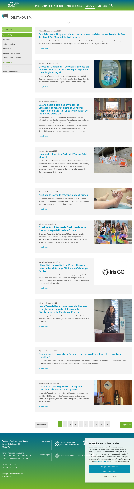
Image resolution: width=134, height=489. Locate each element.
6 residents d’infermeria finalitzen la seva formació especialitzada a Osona (62, 229)
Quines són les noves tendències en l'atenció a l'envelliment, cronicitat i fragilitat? (80, 355)
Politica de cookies (16, 474)
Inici (37, 5)
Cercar (110, 7)
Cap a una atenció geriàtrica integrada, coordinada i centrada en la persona (61, 388)
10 (107, 424)
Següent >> (126, 424)
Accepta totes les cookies (109, 467)
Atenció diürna (74, 5)
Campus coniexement (11, 53)
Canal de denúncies (10, 71)
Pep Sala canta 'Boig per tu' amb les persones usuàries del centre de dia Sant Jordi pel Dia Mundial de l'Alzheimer (82, 36)
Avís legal (5, 474)
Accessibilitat (6, 476)
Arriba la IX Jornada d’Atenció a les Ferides (63, 194)
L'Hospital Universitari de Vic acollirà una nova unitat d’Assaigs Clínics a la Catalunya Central (63, 268)
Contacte (102, 5)
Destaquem (7, 62)
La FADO (89, 5)
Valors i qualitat (9, 44)
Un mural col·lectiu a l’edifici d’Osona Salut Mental (63, 155)
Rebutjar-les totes (109, 471)
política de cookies (101, 461)
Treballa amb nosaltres (12, 57)
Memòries (7, 48)
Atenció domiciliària (52, 5)
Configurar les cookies (109, 476)
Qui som (6, 39)
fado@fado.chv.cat (9, 467)
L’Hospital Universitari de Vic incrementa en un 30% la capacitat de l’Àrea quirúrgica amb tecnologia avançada (64, 69)
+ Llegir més (43, 48)
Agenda (6, 67)
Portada (9, 29)
